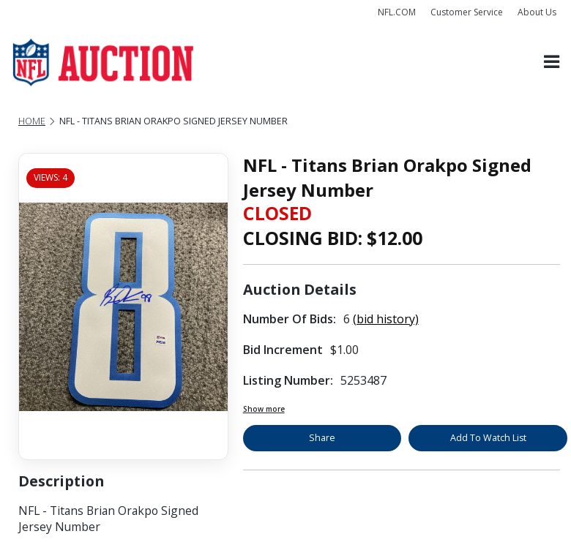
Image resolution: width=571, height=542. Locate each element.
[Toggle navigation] (551, 62)
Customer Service (466, 12)
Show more (264, 409)
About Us (537, 12)
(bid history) (386, 319)
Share (322, 438)
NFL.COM (397, 12)
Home (31, 121)
